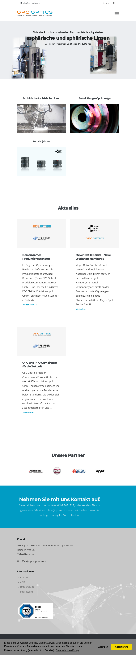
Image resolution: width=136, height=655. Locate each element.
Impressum (26, 591)
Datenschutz (27, 587)
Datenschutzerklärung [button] (67, 650)
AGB (22, 582)
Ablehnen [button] (103, 647)
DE (115, 3)
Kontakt (105, 3)
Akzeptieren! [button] (121, 647)
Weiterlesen (29, 305)
